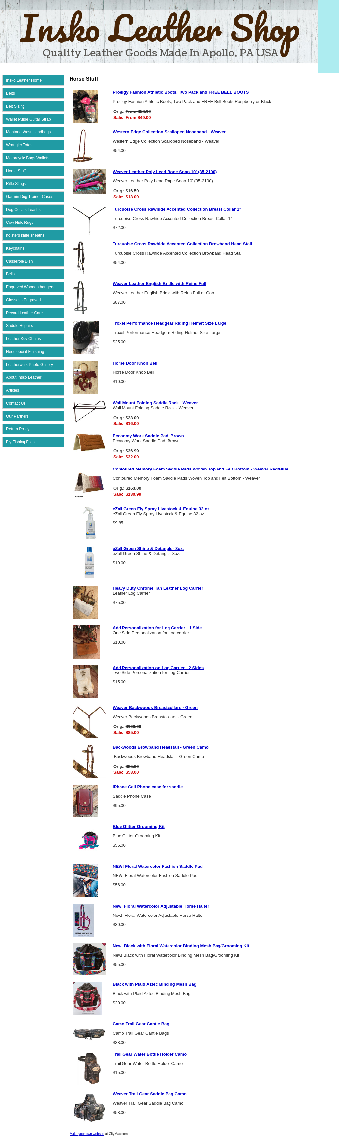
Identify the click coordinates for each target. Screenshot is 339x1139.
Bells (10, 274)
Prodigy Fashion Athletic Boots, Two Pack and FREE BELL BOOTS (181, 92)
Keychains (15, 248)
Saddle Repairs (19, 325)
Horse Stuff (16, 171)
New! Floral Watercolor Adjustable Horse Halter (161, 906)
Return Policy (17, 429)
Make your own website (87, 1134)
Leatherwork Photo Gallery (29, 364)
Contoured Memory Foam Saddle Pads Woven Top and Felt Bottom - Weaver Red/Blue (200, 469)
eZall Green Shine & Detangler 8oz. (148, 548)
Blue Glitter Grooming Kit (139, 826)
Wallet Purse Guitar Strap (28, 119)
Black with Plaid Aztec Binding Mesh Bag (155, 984)
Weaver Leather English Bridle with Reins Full (159, 283)
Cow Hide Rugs (19, 222)
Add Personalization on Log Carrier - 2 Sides (158, 667)
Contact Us (15, 403)
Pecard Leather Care (24, 313)
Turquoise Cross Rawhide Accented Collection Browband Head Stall (182, 243)
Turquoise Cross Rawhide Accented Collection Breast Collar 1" (177, 209)
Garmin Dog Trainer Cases (29, 196)
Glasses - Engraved (23, 300)
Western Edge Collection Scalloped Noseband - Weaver (169, 131)
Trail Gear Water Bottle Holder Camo (150, 1054)
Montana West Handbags (28, 132)
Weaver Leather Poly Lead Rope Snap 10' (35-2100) (165, 171)
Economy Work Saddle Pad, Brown (148, 435)
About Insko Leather (23, 377)
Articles (12, 390)
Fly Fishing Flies (20, 442)
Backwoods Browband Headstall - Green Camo (161, 747)
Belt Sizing (15, 106)
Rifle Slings (16, 183)
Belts (10, 93)
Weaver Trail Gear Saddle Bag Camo (150, 1093)
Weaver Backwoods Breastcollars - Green (155, 707)
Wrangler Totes (19, 145)
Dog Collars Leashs (23, 209)
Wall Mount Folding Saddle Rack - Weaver (155, 402)
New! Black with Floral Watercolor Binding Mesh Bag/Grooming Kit (181, 945)
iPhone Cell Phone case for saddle (148, 786)
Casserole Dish (19, 261)
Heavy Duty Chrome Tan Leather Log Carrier (158, 588)
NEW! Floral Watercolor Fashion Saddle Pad (158, 866)
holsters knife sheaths (25, 235)
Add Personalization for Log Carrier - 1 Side (157, 627)
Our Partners (17, 416)
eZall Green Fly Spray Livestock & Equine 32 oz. (162, 508)
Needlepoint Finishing (25, 351)
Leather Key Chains (23, 338)
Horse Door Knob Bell (135, 363)
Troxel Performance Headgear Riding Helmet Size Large (169, 323)
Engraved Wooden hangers (30, 287)
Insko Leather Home (24, 80)
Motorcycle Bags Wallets (27, 158)
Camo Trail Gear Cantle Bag (141, 1023)
